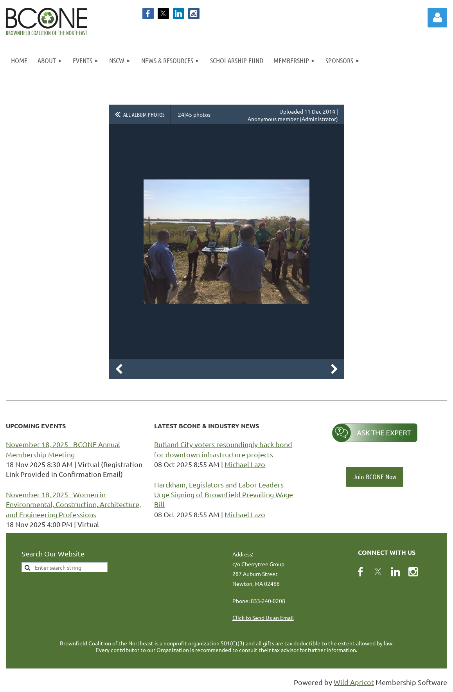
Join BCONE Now (374, 476)
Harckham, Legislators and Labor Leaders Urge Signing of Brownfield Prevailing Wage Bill (223, 494)
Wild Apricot (354, 682)
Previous (119, 369)
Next (334, 369)
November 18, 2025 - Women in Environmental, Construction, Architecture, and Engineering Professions (73, 504)
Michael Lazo (245, 464)
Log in (437, 17)
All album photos (144, 114)
